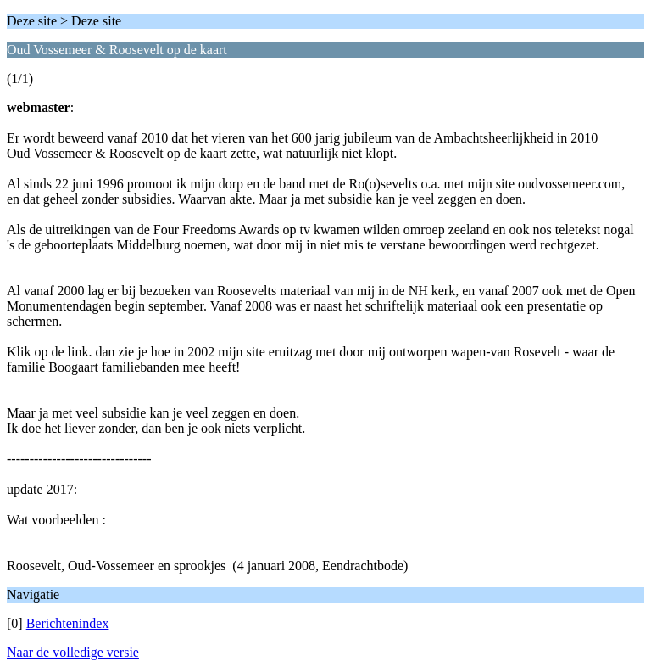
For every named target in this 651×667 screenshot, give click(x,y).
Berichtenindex (67, 623)
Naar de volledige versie (73, 652)
